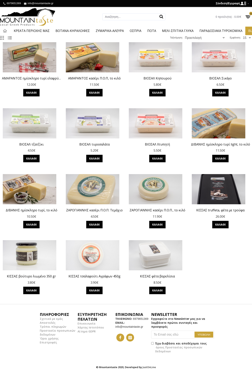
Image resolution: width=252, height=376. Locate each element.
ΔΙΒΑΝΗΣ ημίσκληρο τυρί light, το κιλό (220, 144)
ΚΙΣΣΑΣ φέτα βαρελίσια (157, 276)
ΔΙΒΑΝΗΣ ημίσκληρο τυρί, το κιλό (31, 210)
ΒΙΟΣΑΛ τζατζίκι (31, 144)
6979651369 (140, 318)
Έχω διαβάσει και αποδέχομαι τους (179, 347)
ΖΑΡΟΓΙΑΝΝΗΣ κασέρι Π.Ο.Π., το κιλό (157, 210)
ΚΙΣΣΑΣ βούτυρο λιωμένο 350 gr (31, 276)
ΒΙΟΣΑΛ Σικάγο (220, 78)
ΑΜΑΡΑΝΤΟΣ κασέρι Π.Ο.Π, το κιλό (94, 78)
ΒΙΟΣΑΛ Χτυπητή (157, 144)
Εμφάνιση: (236, 37)
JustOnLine (149, 367)
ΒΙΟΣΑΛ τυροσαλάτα (94, 144)
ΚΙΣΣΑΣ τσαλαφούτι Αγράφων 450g (94, 276)
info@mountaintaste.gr (129, 326)
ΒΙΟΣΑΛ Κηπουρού (157, 78)
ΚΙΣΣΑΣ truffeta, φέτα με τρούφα (220, 210)
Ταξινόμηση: (187, 37)
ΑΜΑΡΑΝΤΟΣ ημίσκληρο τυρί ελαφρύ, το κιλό (31, 78)
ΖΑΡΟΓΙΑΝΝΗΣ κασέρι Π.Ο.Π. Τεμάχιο (94, 210)
